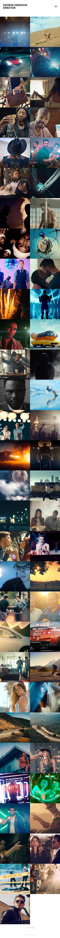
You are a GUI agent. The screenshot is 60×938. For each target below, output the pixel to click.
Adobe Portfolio (33, 934)
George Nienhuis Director (30, 6)
